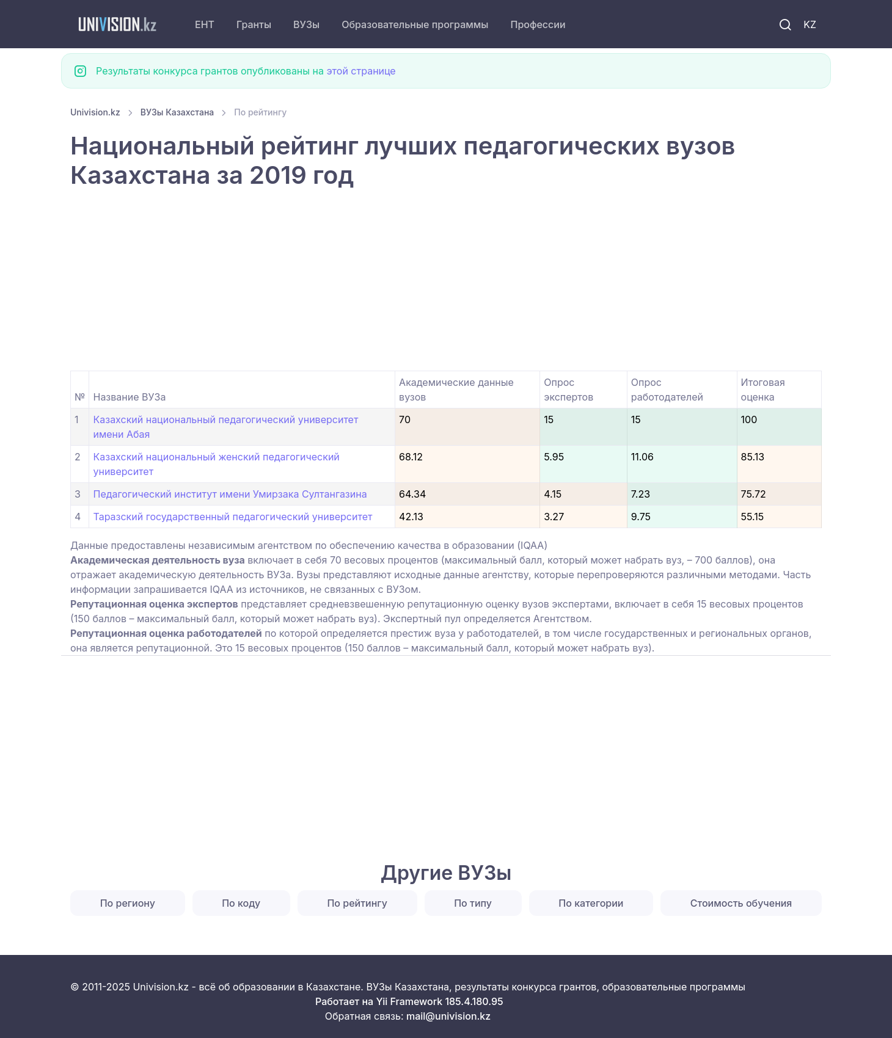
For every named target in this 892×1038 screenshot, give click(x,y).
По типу (473, 903)
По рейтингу (357, 903)
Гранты (253, 24)
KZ (809, 24)
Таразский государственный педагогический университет (232, 516)
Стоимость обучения (741, 903)
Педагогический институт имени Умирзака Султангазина (230, 494)
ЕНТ (204, 24)
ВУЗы (306, 24)
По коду (241, 903)
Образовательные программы (415, 24)
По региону (127, 903)
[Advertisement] (436, 280)
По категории (590, 903)
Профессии (537, 24)
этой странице (360, 71)
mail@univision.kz (448, 1016)
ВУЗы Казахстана (177, 112)
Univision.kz (95, 112)
